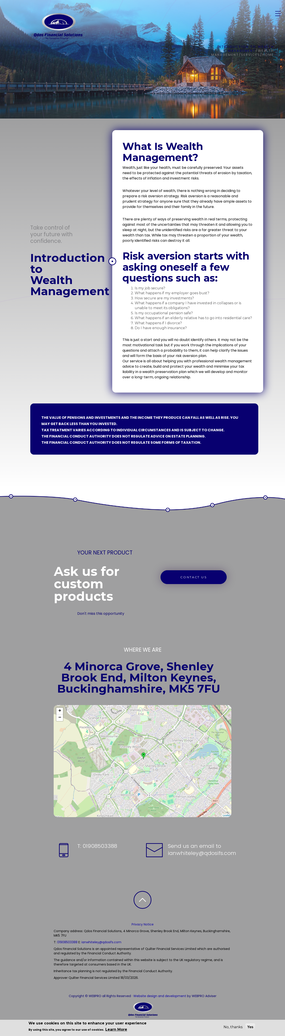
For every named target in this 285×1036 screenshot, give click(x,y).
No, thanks (233, 1027)
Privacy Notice (143, 924)
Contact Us (244, 16)
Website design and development (159, 996)
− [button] (59, 717)
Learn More (116, 1029)
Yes (250, 1027)
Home (120, 16)
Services (162, 16)
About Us (139, 16)
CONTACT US (195, 577)
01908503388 (99, 846)
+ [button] (59, 711)
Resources (186, 16)
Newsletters (215, 16)
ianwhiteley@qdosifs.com (202, 853)
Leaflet (226, 815)
